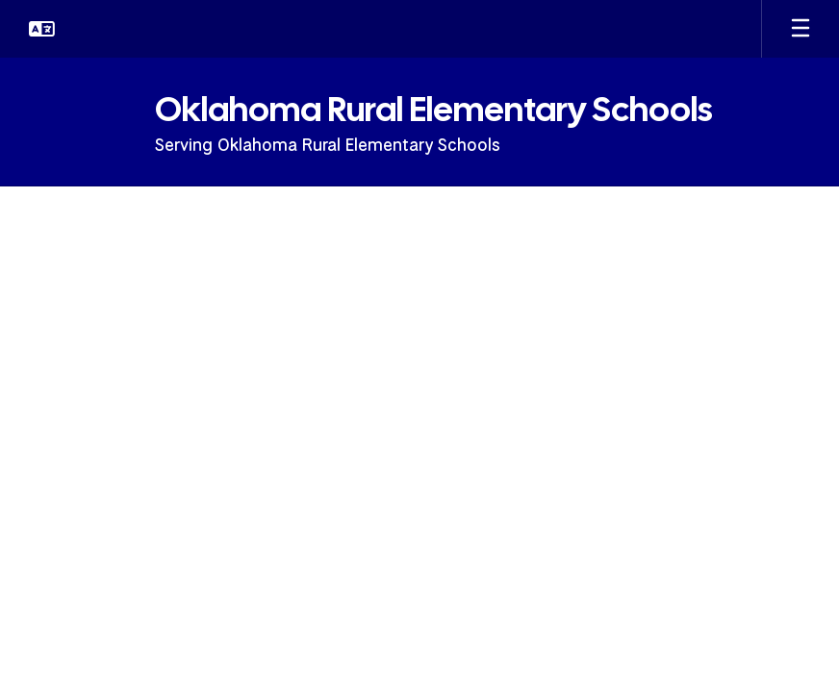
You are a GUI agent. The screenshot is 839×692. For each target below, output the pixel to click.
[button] (42, 29)
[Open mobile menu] (800, 29)
